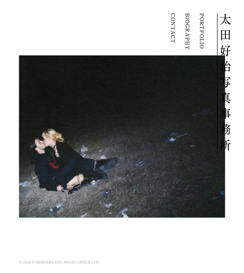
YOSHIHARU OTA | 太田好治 (224, 83)
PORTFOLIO (201, 31)
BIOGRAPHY (187, 31)
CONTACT (172, 31)
